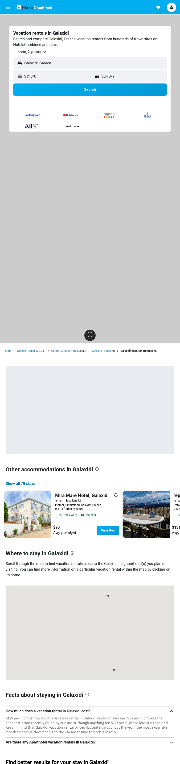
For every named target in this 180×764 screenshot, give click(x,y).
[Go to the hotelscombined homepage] (34, 7)
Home (7, 351)
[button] (8, 7)
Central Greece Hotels (64, 351)
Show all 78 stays (20, 483)
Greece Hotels (26, 351)
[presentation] (97, 469)
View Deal (108, 530)
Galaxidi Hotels (101, 351)
